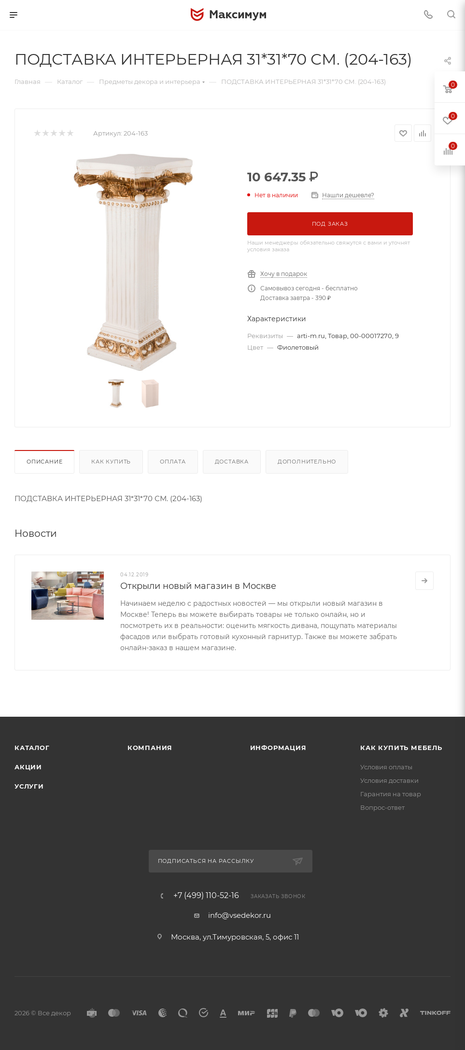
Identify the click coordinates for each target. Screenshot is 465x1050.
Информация (278, 747)
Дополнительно (307, 461)
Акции (28, 767)
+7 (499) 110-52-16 (206, 896)
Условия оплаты (386, 767)
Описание (44, 461)
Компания (149, 747)
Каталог (32, 747)
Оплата (173, 461)
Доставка (232, 461)
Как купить (111, 461)
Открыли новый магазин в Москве (198, 586)
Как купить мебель (401, 747)
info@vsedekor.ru (239, 915)
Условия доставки (389, 780)
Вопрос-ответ (382, 807)
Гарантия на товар (390, 794)
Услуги (29, 786)
